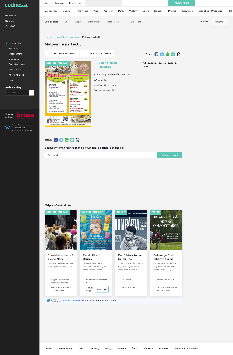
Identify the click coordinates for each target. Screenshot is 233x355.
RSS (226, 3)
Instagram (214, 3)
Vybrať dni (136, 21)
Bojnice (9, 21)
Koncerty (108, 11)
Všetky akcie (51, 11)
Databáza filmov (17, 64)
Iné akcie (158, 11)
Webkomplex (20, 127)
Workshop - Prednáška (210, 11)
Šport (146, 11)
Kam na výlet (15, 43)
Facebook (209, 3)
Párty (121, 11)
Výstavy (133, 11)
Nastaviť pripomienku (65, 53)
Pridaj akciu (182, 3)
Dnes (67, 21)
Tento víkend (113, 21)
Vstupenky (102, 289)
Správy (47, 3)
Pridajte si (73, 300)
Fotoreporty (60, 3)
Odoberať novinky (170, 155)
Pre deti (172, 11)
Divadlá (66, 11)
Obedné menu (15, 53)
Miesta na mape (16, 74)
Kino (96, 11)
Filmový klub (82, 11)
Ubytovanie (14, 59)
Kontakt (12, 80)
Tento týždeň (94, 21)
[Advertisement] (113, 176)
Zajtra (78, 21)
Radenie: (204, 21)
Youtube (220, 3)
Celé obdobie (51, 21)
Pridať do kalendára (100, 53)
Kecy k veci (14, 48)
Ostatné (10, 26)
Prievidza (10, 15)
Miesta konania (16, 69)
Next (230, 11)
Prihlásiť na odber (31, 93)
